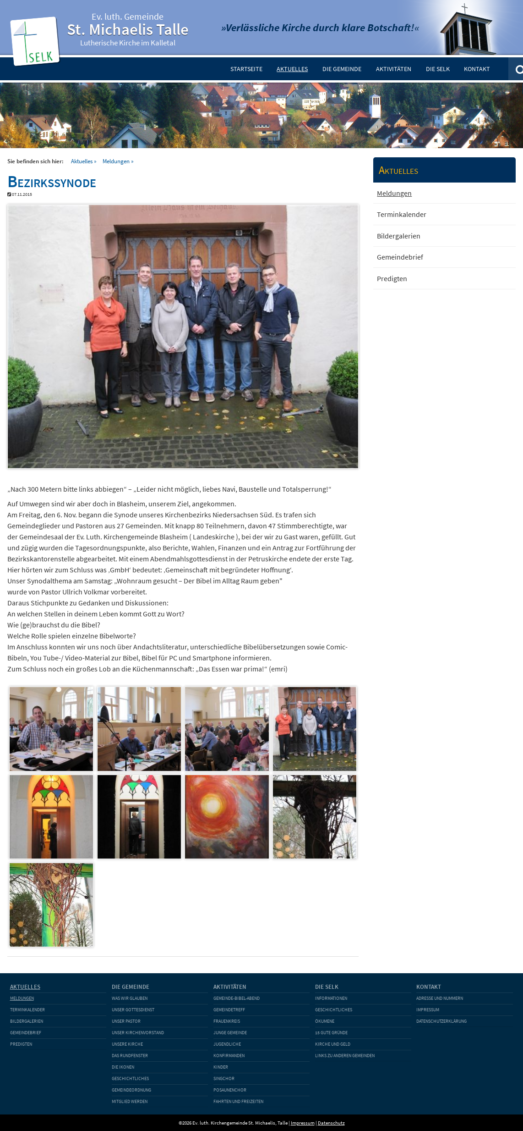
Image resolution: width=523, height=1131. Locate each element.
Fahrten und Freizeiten (238, 1101)
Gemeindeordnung (131, 1090)
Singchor (223, 1078)
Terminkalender (401, 214)
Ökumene (324, 1021)
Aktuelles (292, 69)
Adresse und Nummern (439, 998)
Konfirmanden (229, 1056)
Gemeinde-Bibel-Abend (236, 998)
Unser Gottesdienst (133, 1010)
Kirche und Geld (332, 1044)
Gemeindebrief (400, 256)
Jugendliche (227, 1044)
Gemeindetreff (229, 1010)
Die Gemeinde (341, 69)
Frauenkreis (226, 1021)
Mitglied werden (129, 1101)
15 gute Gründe (331, 1033)
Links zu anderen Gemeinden (345, 1056)
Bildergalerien (398, 235)
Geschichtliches (130, 1078)
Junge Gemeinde (230, 1033)
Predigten (392, 278)
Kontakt (477, 69)
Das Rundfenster (130, 1056)
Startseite (246, 69)
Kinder (220, 1067)
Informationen (331, 998)
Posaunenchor (229, 1090)
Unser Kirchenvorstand (138, 1033)
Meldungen (116, 161)
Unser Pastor (126, 1021)
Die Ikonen (123, 1067)
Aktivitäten (393, 69)
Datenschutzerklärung (441, 1021)
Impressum (427, 1010)
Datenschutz (331, 1123)
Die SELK (438, 69)
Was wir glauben (129, 998)
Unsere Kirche (127, 1044)
